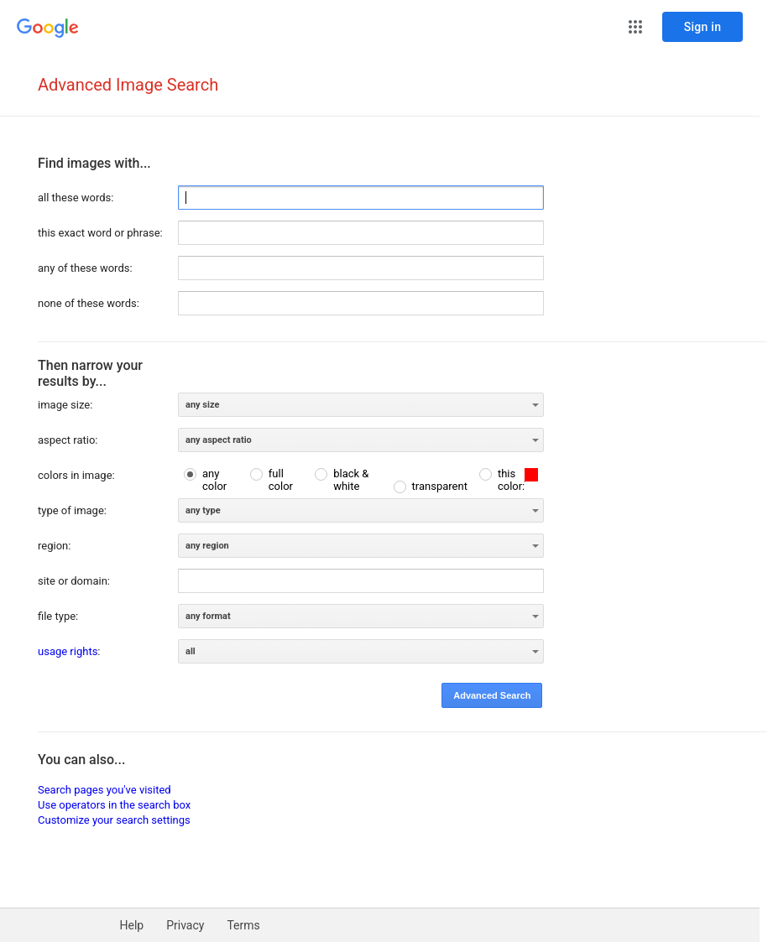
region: (54, 545)
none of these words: (88, 303)
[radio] (211, 480)
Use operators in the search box (114, 805)
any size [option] (202, 404)
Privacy (185, 925)
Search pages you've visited (104, 789)
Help (132, 925)
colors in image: (76, 475)
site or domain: (74, 581)
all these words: (75, 197)
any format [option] (208, 616)
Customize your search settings (114, 820)
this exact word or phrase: (100, 232)
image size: (65, 404)
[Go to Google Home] (48, 28)
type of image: (72, 510)
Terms (243, 925)
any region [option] (207, 545)
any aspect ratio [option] (218, 440)
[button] (635, 27)
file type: (58, 616)
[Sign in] (702, 27)
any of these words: (85, 268)
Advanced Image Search (128, 85)
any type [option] (203, 510)
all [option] (190, 651)
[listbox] (361, 405)
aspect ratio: (67, 440)
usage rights (67, 651)
